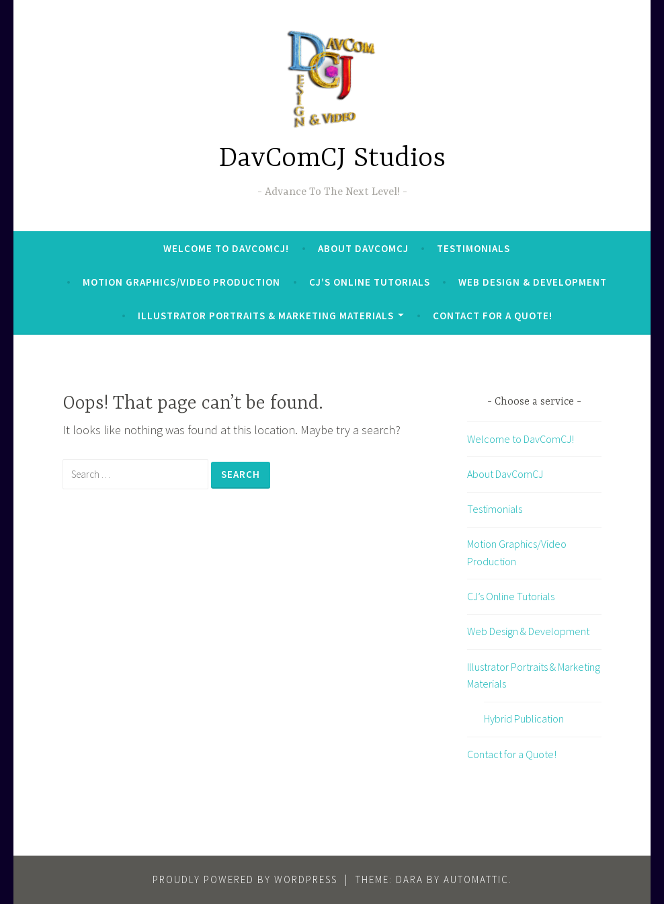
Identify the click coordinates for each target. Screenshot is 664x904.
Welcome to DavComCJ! (226, 248)
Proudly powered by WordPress (245, 879)
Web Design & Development (532, 282)
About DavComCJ (363, 248)
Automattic (476, 879)
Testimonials (473, 248)
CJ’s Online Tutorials (369, 282)
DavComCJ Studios (332, 159)
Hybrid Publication (524, 718)
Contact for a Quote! (492, 315)
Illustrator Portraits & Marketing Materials (266, 315)
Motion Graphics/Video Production (181, 282)
